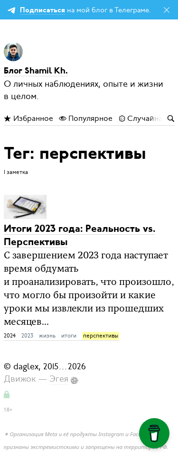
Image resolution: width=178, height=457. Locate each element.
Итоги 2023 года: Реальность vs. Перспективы (79, 235)
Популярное (85, 118)
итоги (68, 335)
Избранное (28, 118)
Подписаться (42, 10)
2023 (27, 335)
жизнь (47, 335)
